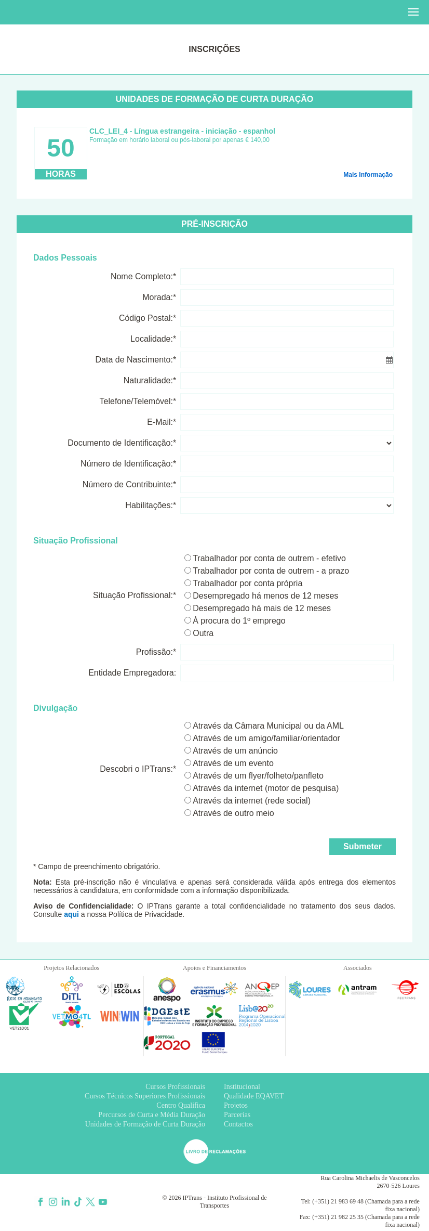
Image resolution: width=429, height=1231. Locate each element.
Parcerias (237, 1115)
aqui (71, 914)
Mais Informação (368, 174)
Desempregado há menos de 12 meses (265, 595)
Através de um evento (233, 763)
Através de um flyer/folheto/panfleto (258, 775)
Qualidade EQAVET (254, 1096)
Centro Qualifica (180, 1105)
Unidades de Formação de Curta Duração (145, 1124)
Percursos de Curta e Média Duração (151, 1115)
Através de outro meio (233, 813)
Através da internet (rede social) (252, 800)
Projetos (236, 1105)
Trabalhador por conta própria (247, 583)
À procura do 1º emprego (239, 620)
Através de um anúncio (235, 750)
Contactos (238, 1124)
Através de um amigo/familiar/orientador (266, 738)
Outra (203, 633)
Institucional (242, 1087)
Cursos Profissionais (175, 1087)
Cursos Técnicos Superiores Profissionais (145, 1096)
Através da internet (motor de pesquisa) (266, 788)
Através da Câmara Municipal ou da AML (268, 725)
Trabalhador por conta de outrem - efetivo (269, 558)
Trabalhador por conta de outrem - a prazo (271, 570)
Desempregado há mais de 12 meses (262, 608)
